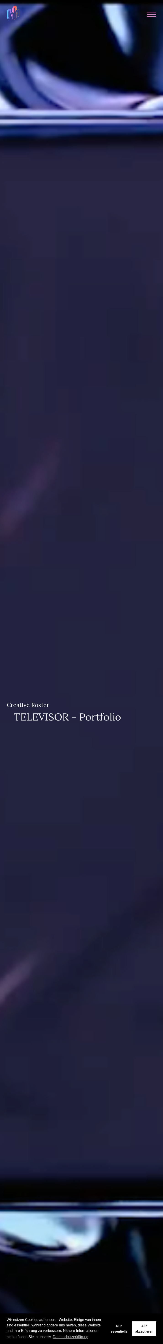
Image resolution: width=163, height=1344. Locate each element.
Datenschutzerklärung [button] (70, 1337)
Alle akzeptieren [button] (144, 1328)
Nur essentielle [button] (119, 1328)
